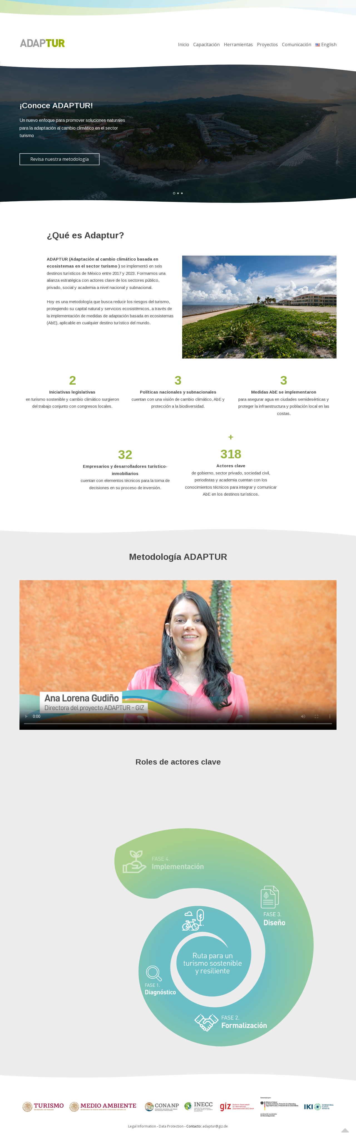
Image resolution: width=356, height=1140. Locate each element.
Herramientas (238, 44)
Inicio (183, 44)
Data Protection (171, 1126)
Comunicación (296, 44)
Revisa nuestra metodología (59, 159)
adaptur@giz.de (215, 1126)
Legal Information (142, 1126)
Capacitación (206, 44)
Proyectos (267, 44)
